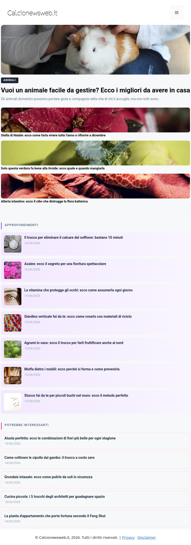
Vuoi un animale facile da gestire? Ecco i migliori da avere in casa (95, 90)
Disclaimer (147, 537)
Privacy (128, 537)
